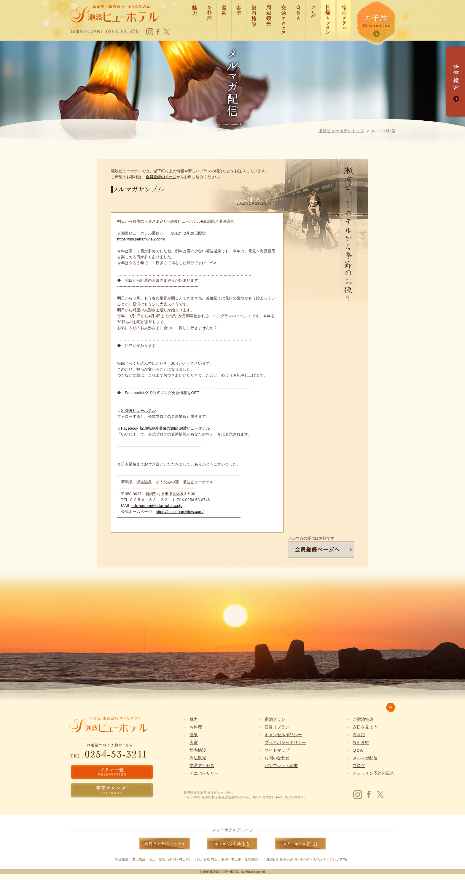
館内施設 (197, 750)
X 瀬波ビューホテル (138, 410)
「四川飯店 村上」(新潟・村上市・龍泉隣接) (226, 859)
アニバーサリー (204, 773)
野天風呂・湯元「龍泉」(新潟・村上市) (161, 859)
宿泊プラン (275, 719)
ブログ (359, 765)
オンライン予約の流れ (373, 773)
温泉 (193, 734)
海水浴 (359, 734)
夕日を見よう (365, 727)
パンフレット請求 (281, 765)
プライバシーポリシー (285, 742)
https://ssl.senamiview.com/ (141, 239)
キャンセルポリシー (283, 734)
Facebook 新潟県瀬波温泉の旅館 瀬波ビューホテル (165, 428)
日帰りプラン (277, 727)
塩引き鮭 (361, 742)
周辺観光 (197, 757)
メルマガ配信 (365, 757)
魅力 (193, 719)
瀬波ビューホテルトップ (341, 130)
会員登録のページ (161, 177)
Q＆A (358, 750)
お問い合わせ (277, 757)
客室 (193, 742)
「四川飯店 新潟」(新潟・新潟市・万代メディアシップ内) (304, 859)
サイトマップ (277, 750)
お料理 (195, 727)
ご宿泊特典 (363, 719)
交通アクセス (201, 765)
